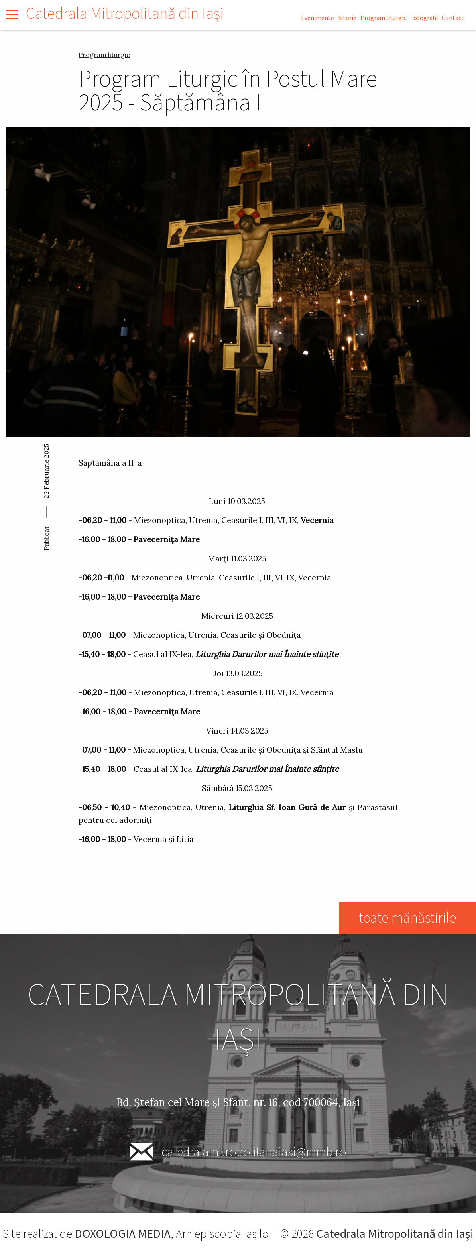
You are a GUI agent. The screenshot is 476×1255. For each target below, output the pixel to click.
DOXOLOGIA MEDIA (123, 1234)
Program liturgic (383, 18)
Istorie (347, 18)
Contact (453, 18)
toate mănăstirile (407, 918)
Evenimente (317, 18)
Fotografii (424, 18)
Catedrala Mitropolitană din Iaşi (125, 13)
